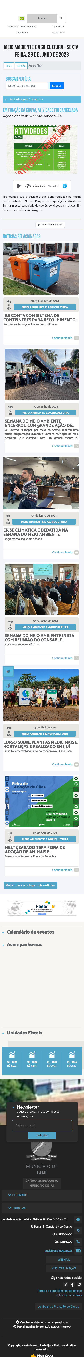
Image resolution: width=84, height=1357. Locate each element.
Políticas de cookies (69, 1295)
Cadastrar (42, 1135)
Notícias (21, 66)
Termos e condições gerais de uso (59, 1291)
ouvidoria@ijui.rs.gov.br (58, 1250)
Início (9, 66)
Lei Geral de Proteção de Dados (58, 1306)
